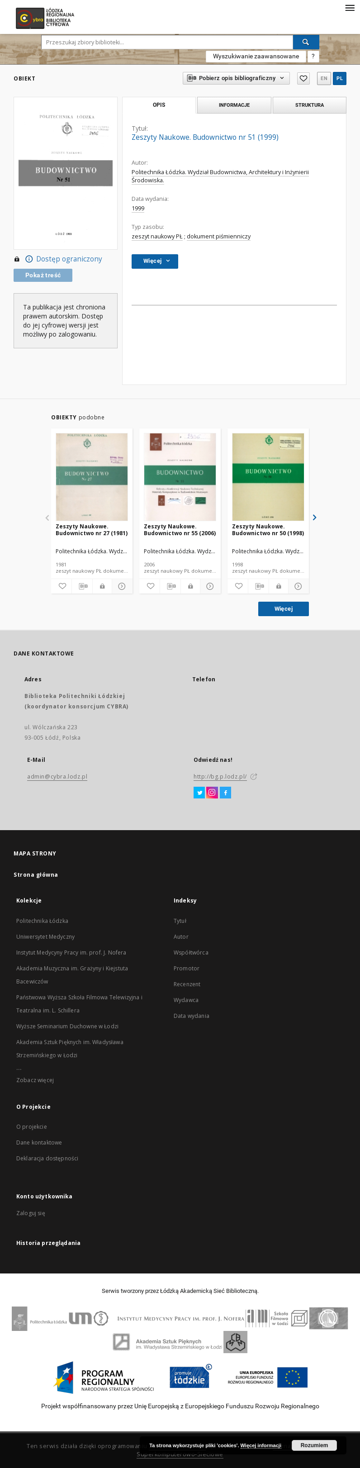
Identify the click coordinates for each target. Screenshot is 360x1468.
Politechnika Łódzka (42, 921)
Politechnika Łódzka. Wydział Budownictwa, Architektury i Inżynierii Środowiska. (220, 176)
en (324, 78)
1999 (138, 208)
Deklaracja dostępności (47, 1158)
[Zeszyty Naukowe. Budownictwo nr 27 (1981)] (92, 477)
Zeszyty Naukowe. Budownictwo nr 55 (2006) (180, 530)
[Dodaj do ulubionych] (61, 586)
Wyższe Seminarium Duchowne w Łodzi (67, 1026)
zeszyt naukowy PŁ (157, 236)
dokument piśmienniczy (219, 236)
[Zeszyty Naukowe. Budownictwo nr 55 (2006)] (180, 477)
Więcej (284, 608)
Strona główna (36, 875)
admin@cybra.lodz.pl (57, 776)
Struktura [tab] (309, 105)
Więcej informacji (261, 1445)
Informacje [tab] (234, 105)
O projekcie (31, 1127)
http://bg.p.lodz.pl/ (220, 776)
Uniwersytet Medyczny (45, 937)
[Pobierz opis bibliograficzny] (82, 586)
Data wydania (191, 1016)
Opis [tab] (159, 105)
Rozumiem (314, 1445)
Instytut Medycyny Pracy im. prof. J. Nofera (71, 952)
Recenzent (187, 984)
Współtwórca (191, 952)
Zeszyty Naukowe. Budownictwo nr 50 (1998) (268, 530)
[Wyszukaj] (306, 42)
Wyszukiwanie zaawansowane (256, 56)
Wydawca (186, 1000)
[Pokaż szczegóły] (121, 586)
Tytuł (180, 921)
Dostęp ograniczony (58, 259)
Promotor (186, 968)
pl (339, 78)
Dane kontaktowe (39, 1142)
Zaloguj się (30, 1213)
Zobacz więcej (35, 1080)
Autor (181, 937)
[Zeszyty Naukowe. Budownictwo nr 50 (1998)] (268, 477)
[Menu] (349, 7)
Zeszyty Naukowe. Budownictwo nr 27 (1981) (92, 530)
